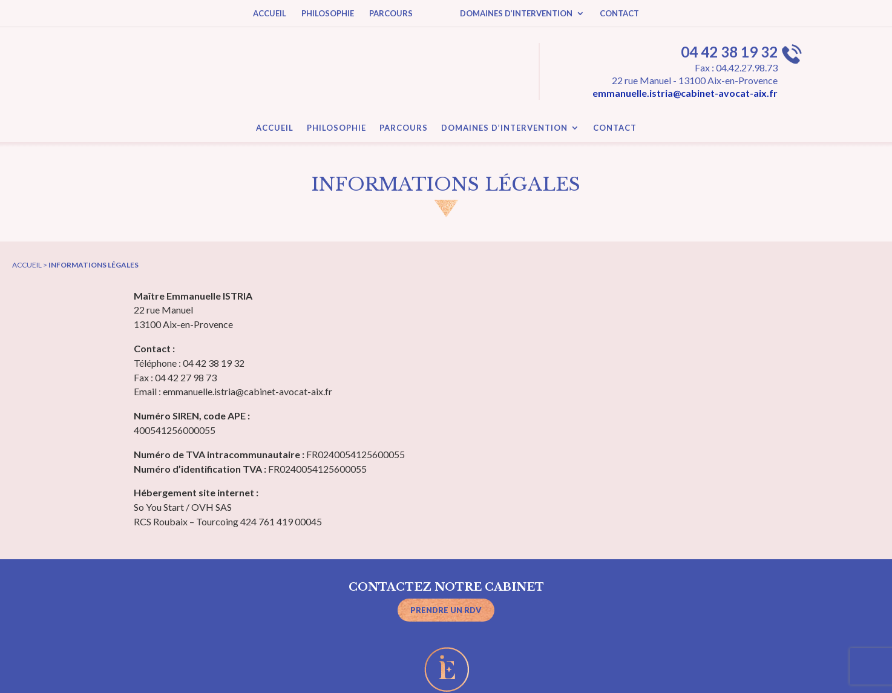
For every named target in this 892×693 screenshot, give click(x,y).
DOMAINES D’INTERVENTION (516, 13)
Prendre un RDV (446, 610)
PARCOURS (391, 13)
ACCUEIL (269, 13)
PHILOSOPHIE (327, 13)
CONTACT (619, 13)
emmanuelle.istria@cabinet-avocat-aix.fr (685, 93)
